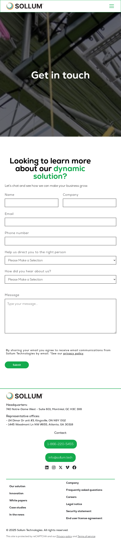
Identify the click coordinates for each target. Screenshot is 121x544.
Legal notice (74, 504)
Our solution (17, 486)
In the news (16, 514)
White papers (18, 500)
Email (9, 214)
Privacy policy (64, 536)
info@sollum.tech (60, 457)
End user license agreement (84, 518)
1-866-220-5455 (60, 444)
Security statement (78, 511)
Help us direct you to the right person (35, 252)
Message (12, 295)
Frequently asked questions (84, 490)
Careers (71, 497)
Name (9, 195)
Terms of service (86, 536)
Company (71, 195)
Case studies (17, 507)
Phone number (17, 233)
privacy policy (73, 353)
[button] (111, 6)
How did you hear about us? (28, 271)
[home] (24, 6)
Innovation (16, 493)
